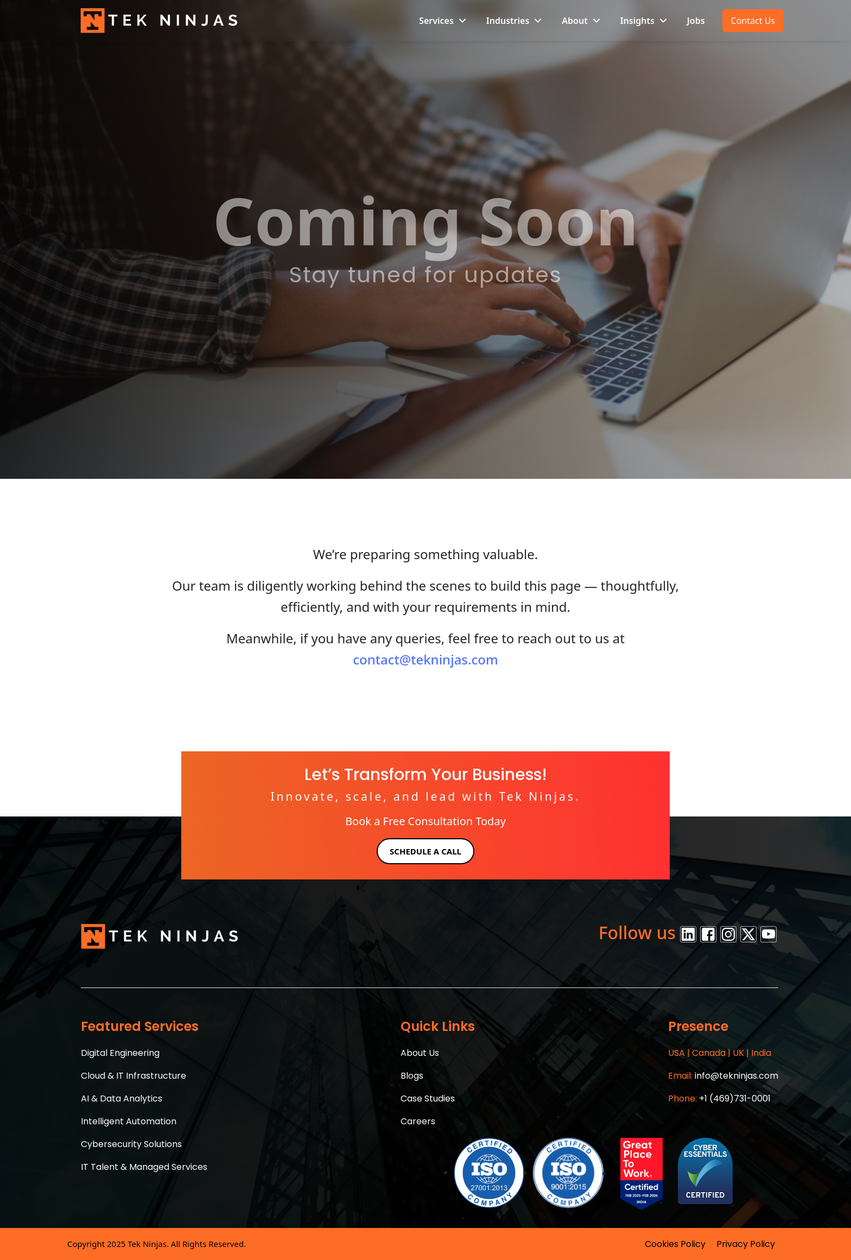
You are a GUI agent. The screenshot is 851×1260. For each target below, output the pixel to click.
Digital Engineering (120, 1053)
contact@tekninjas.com (425, 659)
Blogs (412, 1075)
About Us (420, 1053)
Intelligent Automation (128, 1121)
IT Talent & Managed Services (144, 1167)
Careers (418, 1121)
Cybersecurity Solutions (131, 1144)
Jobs (696, 21)
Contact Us (753, 21)
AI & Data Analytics (121, 1098)
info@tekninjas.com (723, 1075)
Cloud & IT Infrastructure (133, 1075)
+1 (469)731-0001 (719, 1098)
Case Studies (428, 1098)
